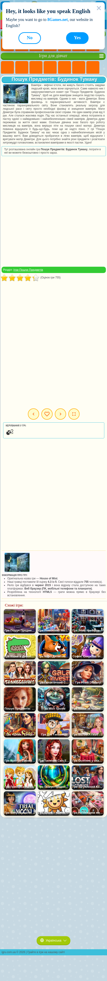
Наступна (60, 414)
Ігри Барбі (50, 67)
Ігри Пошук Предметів (28, 269)
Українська (53, 940)
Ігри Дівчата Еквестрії (21, 67)
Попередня (33, 414)
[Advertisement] (53, 211)
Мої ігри (47, 414)
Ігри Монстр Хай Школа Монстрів (78, 67)
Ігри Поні (7, 67)
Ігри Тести (64, 67)
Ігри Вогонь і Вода (35, 67)
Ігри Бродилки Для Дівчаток (92, 67)
